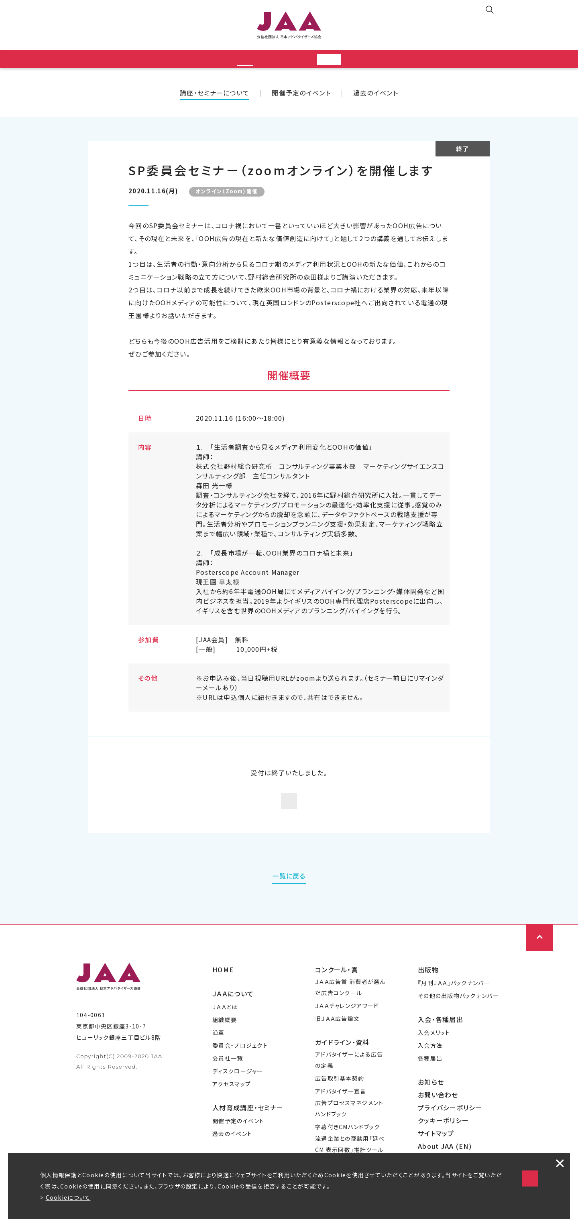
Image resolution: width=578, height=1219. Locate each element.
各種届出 (430, 1068)
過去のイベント (375, 95)
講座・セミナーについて (214, 95)
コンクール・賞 (336, 979)
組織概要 (224, 1029)
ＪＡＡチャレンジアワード (347, 1015)
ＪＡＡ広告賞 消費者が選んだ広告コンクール (350, 996)
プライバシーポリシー (450, 1117)
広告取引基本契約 (339, 1088)
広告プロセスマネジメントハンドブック (349, 1118)
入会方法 (430, 1055)
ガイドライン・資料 (342, 1052)
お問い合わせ (438, 1104)
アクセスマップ (231, 1093)
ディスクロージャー (237, 1081)
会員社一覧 (227, 1068)
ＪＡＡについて (233, 1003)
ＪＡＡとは (225, 1016)
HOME (223, 979)
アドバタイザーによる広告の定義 (349, 1069)
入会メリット (434, 1042)
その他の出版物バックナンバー (458, 1005)
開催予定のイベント (301, 95)
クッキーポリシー (443, 1130)
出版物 (428, 979)
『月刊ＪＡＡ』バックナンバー (454, 992)
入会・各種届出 (440, 1029)
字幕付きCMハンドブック (347, 1136)
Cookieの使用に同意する (458, 1170)
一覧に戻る (288, 885)
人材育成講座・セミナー (247, 1117)
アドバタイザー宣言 (340, 1101)
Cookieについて (68, 1197)
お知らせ (431, 1091)
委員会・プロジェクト (240, 1055)
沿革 (218, 1042)
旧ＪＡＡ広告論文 (337, 1028)
